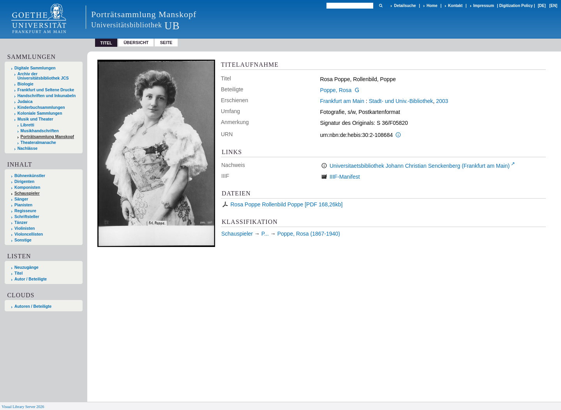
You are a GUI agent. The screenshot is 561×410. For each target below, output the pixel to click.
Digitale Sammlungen (35, 68)
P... (265, 234)
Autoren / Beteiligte (32, 306)
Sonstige (23, 240)
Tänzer (21, 222)
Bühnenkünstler (29, 176)
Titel (18, 273)
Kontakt (455, 6)
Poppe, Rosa (335, 90)
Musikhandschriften (40, 131)
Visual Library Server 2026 (23, 407)
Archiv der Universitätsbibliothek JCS (43, 76)
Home (432, 6)
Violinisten (24, 228)
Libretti (27, 125)
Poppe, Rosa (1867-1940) (308, 234)
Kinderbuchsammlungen (41, 107)
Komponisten (27, 187)
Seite (166, 42)
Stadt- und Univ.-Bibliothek (401, 101)
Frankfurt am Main (342, 101)
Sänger (21, 199)
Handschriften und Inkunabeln (47, 96)
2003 (442, 101)
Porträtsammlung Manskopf (47, 137)
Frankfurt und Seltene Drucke (46, 90)
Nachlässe (27, 148)
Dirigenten (24, 181)
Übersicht (135, 42)
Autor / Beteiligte (30, 279)
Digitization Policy (516, 6)
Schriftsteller (26, 217)
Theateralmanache (38, 142)
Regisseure (25, 211)
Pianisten (23, 205)
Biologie (26, 84)
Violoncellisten (28, 234)
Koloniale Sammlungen (40, 113)
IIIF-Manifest (345, 177)
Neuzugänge (26, 267)
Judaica (25, 101)
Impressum (483, 6)
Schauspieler (27, 193)
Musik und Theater (35, 119)
